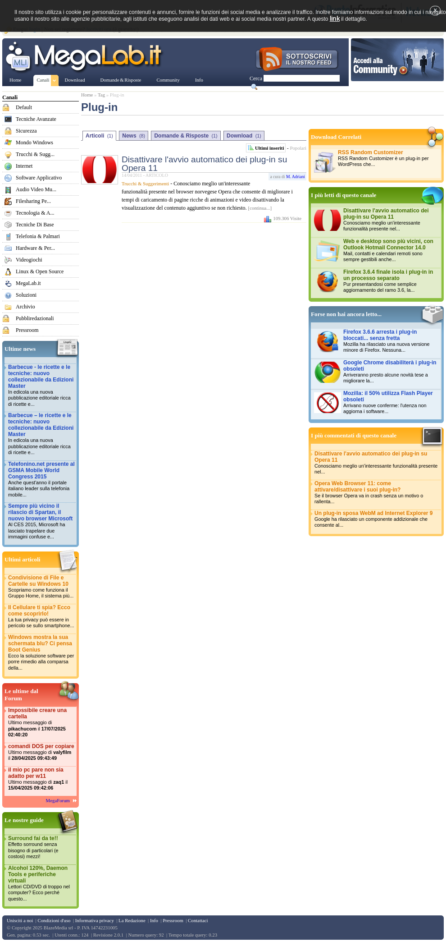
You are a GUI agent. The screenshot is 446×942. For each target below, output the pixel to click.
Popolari (298, 148)
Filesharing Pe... (33, 201)
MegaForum (58, 800)
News (133, 136)
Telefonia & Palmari (38, 236)
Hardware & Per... (35, 248)
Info (154, 920)
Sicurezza (26, 131)
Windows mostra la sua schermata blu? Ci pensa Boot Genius (41, 652)
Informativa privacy (94, 920)
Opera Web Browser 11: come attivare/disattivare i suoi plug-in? (377, 492)
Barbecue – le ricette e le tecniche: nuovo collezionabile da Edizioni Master (41, 434)
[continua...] (260, 208)
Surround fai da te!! (41, 847)
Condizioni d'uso (53, 920)
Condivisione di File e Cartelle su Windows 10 (41, 586)
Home (87, 94)
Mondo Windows (34, 142)
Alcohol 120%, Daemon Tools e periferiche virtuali (41, 883)
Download (244, 136)
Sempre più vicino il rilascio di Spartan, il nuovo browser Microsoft (41, 521)
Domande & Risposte (185, 136)
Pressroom (27, 330)
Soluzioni (26, 295)
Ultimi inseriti (269, 148)
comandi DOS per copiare (41, 752)
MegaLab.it (28, 283)
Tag (101, 94)
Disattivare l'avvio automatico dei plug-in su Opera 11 (204, 164)
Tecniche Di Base (35, 224)
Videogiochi (29, 260)
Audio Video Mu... (36, 189)
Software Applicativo (39, 178)
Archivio (25, 306)
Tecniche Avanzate (36, 119)
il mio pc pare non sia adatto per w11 (41, 779)
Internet (24, 166)
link (335, 18)
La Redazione (132, 920)
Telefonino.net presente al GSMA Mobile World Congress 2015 (41, 479)
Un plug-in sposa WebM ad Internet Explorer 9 (377, 519)
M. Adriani (295, 176)
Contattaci (198, 920)
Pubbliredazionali (35, 318)
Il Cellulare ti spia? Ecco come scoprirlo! (41, 616)
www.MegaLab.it (85, 58)
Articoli (99, 136)
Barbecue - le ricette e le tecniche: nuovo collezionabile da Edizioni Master (41, 386)
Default (24, 107)
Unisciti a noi (20, 920)
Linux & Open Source (40, 271)
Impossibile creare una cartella (41, 722)
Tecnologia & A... (35, 213)
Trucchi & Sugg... (35, 154)
